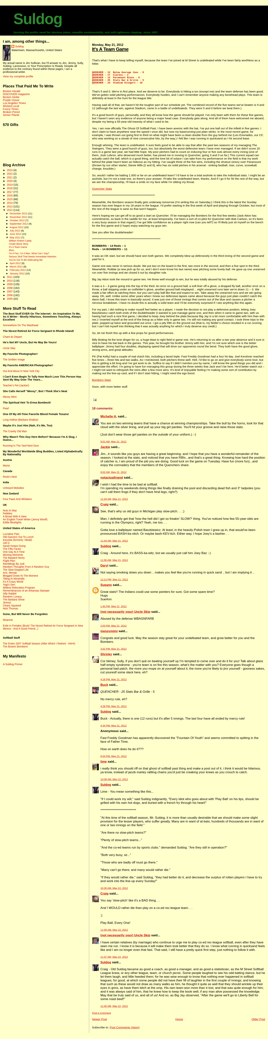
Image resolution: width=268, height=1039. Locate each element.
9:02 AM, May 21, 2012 (113, 475)
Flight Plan (9, 560)
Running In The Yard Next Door (21, 445)
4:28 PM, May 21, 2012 (113, 709)
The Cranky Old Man (15, 431)
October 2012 (17, 220)
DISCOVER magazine (16, 94)
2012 (10, 210)
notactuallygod (111, 480)
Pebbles (7, 513)
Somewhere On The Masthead (20, 325)
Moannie (8, 619)
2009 (10, 284)
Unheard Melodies (13, 487)
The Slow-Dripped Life (15, 569)
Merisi (6, 465)
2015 (10, 199)
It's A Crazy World (13, 581)
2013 (10, 206)
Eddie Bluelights (12, 522)
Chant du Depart (12, 336)
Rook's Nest (10, 476)
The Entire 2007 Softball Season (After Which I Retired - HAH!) (39, 643)
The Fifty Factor (12, 548)
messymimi (109, 634)
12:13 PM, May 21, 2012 (114, 582)
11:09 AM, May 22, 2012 (114, 932)
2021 (10, 177)
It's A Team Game (110, 49)
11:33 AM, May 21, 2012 (114, 501)
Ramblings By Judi (13, 563)
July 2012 (15, 230)
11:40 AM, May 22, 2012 (114, 1009)
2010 (10, 280)
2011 (10, 276)
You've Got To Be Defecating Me (26, 260)
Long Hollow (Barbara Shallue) (20, 419)
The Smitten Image (14, 359)
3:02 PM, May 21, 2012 (113, 651)
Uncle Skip (9, 348)
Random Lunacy (12, 596)
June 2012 (16, 234)
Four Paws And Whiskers (17, 499)
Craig (104, 507)
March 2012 (16, 266)
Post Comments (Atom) (125, 1030)
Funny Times (10, 109)
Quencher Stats (102, 191)
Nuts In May (10, 510)
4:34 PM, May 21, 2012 (113, 728)
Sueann (106, 587)
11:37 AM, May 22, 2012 (114, 959)
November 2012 (19, 217)
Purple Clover (11, 100)
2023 (10, 170)
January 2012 (17, 273)
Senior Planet (11, 114)
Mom (11, 250)
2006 (10, 295)
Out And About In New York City (21, 371)
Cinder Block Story (18, 244)
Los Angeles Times (14, 103)
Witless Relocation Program (19, 587)
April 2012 (15, 263)
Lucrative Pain (11, 533)
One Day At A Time (14, 551)
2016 (10, 195)
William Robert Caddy (20, 240)
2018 (10, 188)
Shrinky (106, 657)
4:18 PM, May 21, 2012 (113, 682)
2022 (10, 173)
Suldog (37, 18)
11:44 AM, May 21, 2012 (114, 543)
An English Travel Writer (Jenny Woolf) (25, 519)
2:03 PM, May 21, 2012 (113, 628)
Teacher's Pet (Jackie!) (16, 385)
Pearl (6, 408)
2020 (10, 180)
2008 (10, 287)
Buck (104, 687)
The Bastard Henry (14, 557)
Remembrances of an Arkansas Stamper (26, 590)
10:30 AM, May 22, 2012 (114, 891)
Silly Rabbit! (10, 593)
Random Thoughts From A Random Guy (26, 566)
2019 (10, 184)
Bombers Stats (101, 382)
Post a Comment (101, 1015)
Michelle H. (108, 419)
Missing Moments (13, 554)
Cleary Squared (12, 605)
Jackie (105, 450)
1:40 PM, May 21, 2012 (113, 609)
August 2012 (17, 227)
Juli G (6, 542)
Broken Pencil (11, 112)
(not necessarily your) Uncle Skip (125, 614)
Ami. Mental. (10, 572)
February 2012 (18, 270)
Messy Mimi (10, 396)
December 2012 (19, 213)
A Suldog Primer (13, 664)
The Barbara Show (13, 599)
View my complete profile (18, 76)
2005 (10, 298)
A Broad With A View (14, 516)
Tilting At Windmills (14, 578)
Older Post (258, 1022)
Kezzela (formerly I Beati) (17, 539)
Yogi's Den (9, 584)
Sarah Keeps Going (14, 545)
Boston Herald (11, 91)
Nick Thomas (10, 608)
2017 (10, 191)
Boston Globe (11, 97)
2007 (10, 291)
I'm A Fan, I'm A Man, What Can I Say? (29, 253)
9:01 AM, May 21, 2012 (113, 444)
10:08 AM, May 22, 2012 (114, 782)
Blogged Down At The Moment (20, 575)
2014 (10, 202)
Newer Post (99, 1022)
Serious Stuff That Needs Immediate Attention (32, 256)
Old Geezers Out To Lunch (18, 536)
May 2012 (15, 237)
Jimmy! (7, 602)
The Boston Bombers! (15, 646)
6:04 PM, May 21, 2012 (113, 759)
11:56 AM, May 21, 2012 (114, 563)
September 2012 (19, 223)
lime (103, 764)
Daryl (104, 568)
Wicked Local (11, 106)
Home (179, 1022)
